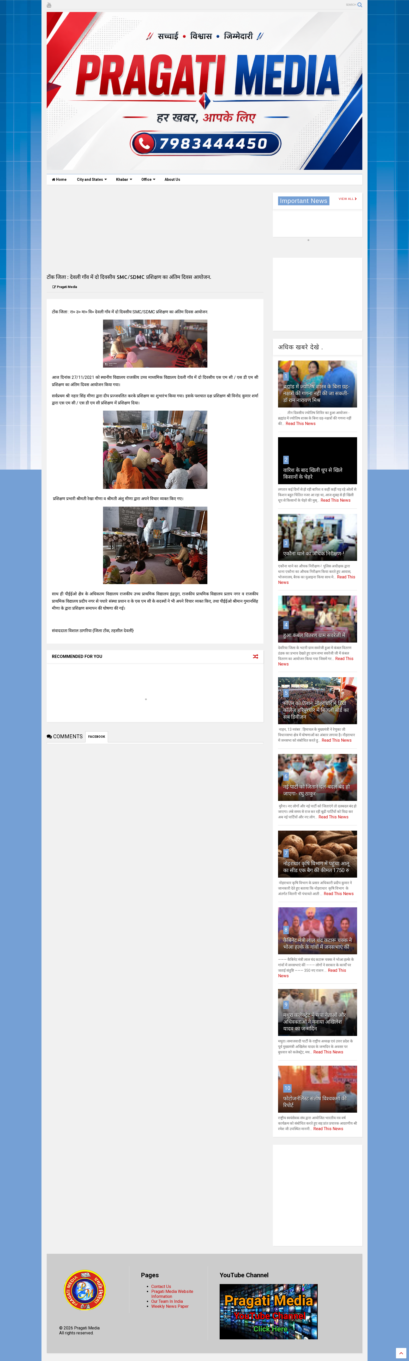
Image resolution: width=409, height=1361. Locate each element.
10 (287, 1088)
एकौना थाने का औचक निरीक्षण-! (313, 553)
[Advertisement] (155, 229)
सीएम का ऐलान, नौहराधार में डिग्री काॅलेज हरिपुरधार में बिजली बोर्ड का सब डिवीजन (316, 710)
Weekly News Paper (170, 1306)
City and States (92, 179)
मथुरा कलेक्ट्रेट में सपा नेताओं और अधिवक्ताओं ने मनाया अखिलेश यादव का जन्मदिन (314, 1022)
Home (59, 179)
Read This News (301, 423)
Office (148, 179)
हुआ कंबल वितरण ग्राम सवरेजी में (314, 635)
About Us (172, 179)
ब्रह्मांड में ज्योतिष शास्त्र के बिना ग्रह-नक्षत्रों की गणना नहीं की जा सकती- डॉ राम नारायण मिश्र (316, 393)
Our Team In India (167, 1301)
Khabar (124, 179)
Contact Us (161, 1286)
